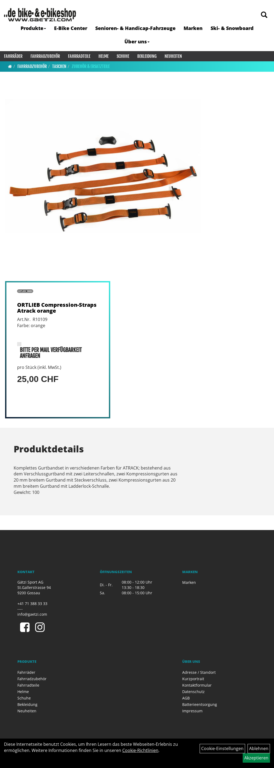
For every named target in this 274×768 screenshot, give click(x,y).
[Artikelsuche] (264, 15)
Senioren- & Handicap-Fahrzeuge (135, 28)
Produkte (33, 28)
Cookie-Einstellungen (222, 748)
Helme (103, 56)
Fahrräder (13, 56)
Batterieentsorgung (199, 704)
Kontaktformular (197, 685)
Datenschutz (193, 691)
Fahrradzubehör (45, 56)
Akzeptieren (256, 758)
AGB (186, 698)
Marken (193, 28)
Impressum (192, 710)
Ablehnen (258, 748)
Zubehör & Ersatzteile (91, 66)
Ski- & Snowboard (232, 28)
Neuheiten (173, 56)
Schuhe (123, 56)
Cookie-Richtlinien (140, 750)
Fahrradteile (79, 56)
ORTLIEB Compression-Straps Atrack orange (57, 307)
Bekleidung (147, 56)
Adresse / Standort (199, 672)
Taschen (59, 66)
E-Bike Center (70, 28)
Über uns (137, 41)
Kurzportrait (193, 678)
